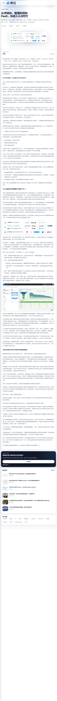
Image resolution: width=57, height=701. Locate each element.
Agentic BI (33, 518)
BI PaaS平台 (40, 518)
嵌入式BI (5, 522)
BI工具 (11, 522)
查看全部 (53, 470)
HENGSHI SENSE (18, 522)
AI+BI (26, 522)
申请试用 (29, 461)
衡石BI (11, 518)
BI (15, 518)
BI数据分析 (26, 518)
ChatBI (20, 518)
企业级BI (47, 518)
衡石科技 (5, 518)
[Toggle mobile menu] (3, 3)
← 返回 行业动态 (4, 9)
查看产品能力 (6, 465)
